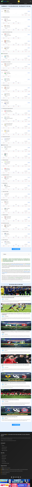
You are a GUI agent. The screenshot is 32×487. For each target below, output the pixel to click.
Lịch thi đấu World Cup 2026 (5, 463)
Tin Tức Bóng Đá (6, 316)
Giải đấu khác (6, 334)
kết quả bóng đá (16, 264)
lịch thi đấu (12, 264)
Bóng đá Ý (6, 384)
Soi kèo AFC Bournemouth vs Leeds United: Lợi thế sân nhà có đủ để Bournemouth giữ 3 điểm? (16, 348)
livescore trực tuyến (26, 271)
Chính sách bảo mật (4, 447)
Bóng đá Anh (6, 350)
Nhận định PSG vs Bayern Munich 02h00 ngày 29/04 (9, 416)
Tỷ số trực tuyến (4, 461)
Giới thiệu (3, 445)
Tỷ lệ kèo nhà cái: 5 (4, 455)
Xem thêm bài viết (16, 424)
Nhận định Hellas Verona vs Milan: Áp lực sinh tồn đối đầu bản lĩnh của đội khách (14, 382)
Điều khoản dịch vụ (4, 448)
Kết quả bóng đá (4, 458)
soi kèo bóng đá (28, 264)
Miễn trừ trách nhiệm (4, 450)
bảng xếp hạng (21, 264)
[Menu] (30, 1)
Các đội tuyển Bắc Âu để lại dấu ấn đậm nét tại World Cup (10, 399)
